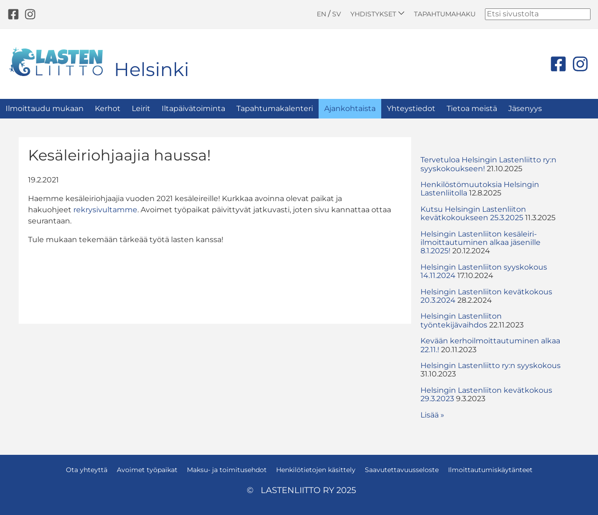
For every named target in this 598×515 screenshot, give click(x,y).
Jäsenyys (525, 108)
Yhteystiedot (411, 108)
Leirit (141, 108)
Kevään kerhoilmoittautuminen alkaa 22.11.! (490, 345)
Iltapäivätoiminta (193, 108)
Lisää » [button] (432, 415)
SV (336, 14)
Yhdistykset (377, 14)
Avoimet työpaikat (147, 469)
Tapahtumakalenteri (274, 108)
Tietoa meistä (472, 108)
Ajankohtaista (350, 108)
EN (321, 14)
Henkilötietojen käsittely (316, 469)
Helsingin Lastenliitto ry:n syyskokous (490, 365)
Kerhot (108, 108)
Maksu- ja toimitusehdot (227, 469)
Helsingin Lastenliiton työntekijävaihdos (461, 320)
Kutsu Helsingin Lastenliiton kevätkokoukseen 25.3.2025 (473, 213)
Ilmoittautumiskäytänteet (490, 469)
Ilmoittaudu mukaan (45, 108)
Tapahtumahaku (445, 14)
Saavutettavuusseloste (402, 469)
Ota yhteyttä (86, 469)
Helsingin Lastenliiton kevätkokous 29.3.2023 (486, 394)
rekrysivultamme (105, 209)
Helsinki (151, 69)
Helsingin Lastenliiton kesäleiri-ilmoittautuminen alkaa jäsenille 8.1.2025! (480, 243)
